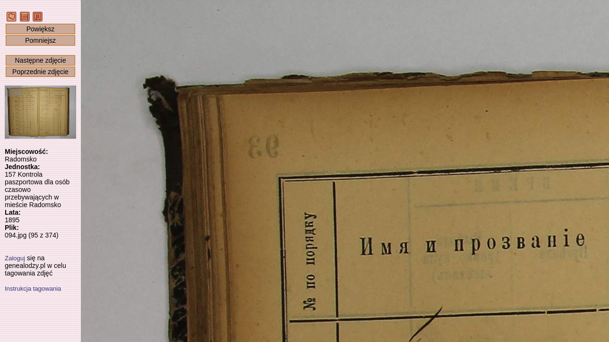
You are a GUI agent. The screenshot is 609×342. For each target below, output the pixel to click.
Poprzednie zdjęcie (40, 72)
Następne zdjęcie (40, 60)
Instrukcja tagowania (33, 288)
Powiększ (40, 29)
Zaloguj (15, 258)
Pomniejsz (40, 40)
